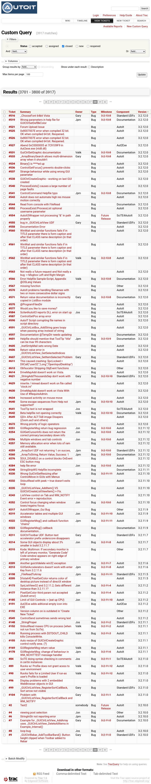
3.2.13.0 (106, 428)
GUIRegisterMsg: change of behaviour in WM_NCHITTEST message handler (44, 653)
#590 (12, 320)
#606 (12, 349)
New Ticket (123, 20)
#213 (12, 567)
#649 (12, 417)
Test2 (23, 705)
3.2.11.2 (106, 622)
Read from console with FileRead (40, 204)
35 (80, 101)
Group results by (11, 67)
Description (96, 67)
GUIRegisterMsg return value (37, 647)
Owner (78, 112)
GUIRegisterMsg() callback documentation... (36, 529)
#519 (12, 119)
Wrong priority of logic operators (39, 424)
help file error (28, 465)
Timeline (82, 20)
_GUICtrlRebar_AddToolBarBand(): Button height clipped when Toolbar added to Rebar (45, 738)
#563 (12, 271)
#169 (12, 647)
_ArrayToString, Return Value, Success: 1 (44, 454)
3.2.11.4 (106, 585)
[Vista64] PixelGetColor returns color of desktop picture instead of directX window (45, 580)
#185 (12, 599)
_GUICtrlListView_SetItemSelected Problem (46, 357)
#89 (11, 666)
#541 (12, 193)
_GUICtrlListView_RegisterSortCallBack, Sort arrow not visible (44, 689)
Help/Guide (126, 15)
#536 (12, 167)
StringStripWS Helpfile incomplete (40, 469)
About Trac (142, 15)
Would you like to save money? (38, 308)
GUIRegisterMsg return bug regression (43, 428)
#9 (10, 734)
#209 (12, 563)
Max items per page (13, 74)
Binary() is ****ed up (32, 163)
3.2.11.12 (106, 666)
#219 (12, 513)
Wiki (67, 20)
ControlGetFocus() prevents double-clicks (45, 167)
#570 (12, 290)
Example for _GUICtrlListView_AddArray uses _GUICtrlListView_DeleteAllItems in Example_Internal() (44, 723)
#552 (12, 208)
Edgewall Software (38, 781)
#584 (12, 312)
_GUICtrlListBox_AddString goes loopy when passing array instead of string (43, 329)
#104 (12, 694)
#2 (10, 705)
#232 (12, 480)
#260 (12, 454)
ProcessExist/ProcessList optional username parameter (41, 210)
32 (65, 101)
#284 (12, 465)
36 (85, 101)
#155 (12, 640)
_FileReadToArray (30, 574)
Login (96, 15)
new (81, 46)
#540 (12, 186)
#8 (10, 731)
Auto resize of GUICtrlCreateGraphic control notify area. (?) (42, 642)
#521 (12, 127)
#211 (12, 535)
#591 (12, 327)
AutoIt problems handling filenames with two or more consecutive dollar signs (44, 291)
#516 (12, 115)
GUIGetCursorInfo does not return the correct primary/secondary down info (42, 433)
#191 (12, 604)
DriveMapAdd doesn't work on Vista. (42, 372)
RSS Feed (43, 773)
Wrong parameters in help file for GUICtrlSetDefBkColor (40, 121)
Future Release (106, 217)
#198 (12, 574)
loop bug (25, 731)
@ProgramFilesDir (31, 304)
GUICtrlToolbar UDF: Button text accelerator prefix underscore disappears (45, 537)
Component (123, 112)
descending (47, 67)
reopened (95, 46)
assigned (54, 46)
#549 (12, 618)
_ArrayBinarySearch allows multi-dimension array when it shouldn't (46, 158)
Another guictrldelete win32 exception (43, 563)
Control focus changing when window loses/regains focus (43, 504)
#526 (12, 138)
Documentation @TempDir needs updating (46, 334)
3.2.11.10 (106, 513)
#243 (12, 495)
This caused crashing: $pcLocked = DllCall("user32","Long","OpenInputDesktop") (46, 362)
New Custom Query (137, 26)
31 (60, 101)
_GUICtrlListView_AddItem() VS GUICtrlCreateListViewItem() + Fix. (41, 490)
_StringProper (28, 622)
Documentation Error (33, 226)
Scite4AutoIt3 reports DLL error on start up (46, 312)
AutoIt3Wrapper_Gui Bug (35, 509)
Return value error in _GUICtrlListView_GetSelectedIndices (42, 351)
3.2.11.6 (106, 651)
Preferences (109, 15)
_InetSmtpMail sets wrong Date (39, 346)
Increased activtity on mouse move (41, 397)
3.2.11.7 (106, 563)
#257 (12, 443)
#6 (10, 716)
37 (90, 101)
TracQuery (113, 764)
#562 (12, 258)
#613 (12, 368)
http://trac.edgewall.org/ (136, 781)
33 (70, 101)
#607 (12, 357)
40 (105, 101)
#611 (12, 361)
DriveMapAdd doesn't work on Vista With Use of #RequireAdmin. (44, 392)
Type (93, 112)
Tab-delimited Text (105, 773)
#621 (12, 376)
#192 (12, 611)
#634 (12, 397)
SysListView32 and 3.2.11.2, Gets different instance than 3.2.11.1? (45, 587)
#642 (12, 413)
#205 (12, 578)
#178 (12, 651)
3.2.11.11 (106, 473)
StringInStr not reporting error (38, 716)
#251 (12, 428)
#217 (12, 509)
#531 (12, 152)
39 (100, 101)
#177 (12, 592)
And (8, 51)
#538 (12, 179)
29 (51, 101)
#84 (11, 659)
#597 (12, 334)
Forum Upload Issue (32, 127)
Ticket (12, 112)
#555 (12, 222)
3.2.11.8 (106, 542)
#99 (11, 687)
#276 (12, 458)
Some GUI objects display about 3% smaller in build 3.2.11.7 (41, 544)
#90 (11, 673)
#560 (12, 230)
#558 (12, 226)
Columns (13, 61)
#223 (12, 528)
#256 (12, 439)
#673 (12, 424)
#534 (12, 163)
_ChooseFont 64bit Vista (35, 115)
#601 (12, 338)
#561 (12, 244)
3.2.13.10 (106, 376)
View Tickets (102, 20)
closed (68, 46)
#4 (10, 712)
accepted (37, 46)
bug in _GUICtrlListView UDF (37, 222)
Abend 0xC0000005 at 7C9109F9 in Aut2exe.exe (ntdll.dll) (41, 147)
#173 (12, 585)
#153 (12, 633)
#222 (12, 520)
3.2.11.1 (106, 659)
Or (127, 51)
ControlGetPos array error (35, 316)
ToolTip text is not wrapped (36, 409)
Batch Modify (16, 758)
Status (23, 46)
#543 (12, 197)
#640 (12, 401)
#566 (12, 278)
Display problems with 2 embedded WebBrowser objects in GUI (41, 682)
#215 (12, 549)
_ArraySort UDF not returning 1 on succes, (45, 450)
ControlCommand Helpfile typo (39, 193)
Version (142, 112)
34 (75, 101)
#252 (12, 502)
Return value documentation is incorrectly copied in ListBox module (45, 299)
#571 (12, 297)
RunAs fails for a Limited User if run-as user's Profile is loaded (43, 675)
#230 (12, 473)
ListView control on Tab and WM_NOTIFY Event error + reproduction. (45, 497)
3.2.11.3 (106, 633)
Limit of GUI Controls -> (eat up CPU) (42, 599)
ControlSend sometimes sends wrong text (45, 618)
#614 (12, 372)
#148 (12, 622)
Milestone (106, 112)
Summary (25, 112)
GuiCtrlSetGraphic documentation (40, 152)
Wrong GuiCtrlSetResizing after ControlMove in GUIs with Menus (40, 475)
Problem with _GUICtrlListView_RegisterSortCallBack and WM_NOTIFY (46, 698)
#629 (12, 383)
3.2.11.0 (106, 720)
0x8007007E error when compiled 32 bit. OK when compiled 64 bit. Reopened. (44, 132)
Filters (12, 39)
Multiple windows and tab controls (41, 439)
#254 (12, 432)
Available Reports (112, 26)
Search (141, 20)
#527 (12, 145)
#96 (11, 680)
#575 (12, 304)
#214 (12, 542)
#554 (12, 215)
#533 (12, 156)
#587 (12, 316)
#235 (12, 488)
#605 (12, 346)
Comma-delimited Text (71, 773)
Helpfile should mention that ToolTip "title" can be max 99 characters (45, 340)
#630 (12, 390)
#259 (12, 450)
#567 (12, 286)
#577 (12, 308)
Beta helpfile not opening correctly (41, 413)
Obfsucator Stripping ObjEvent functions (44, 368)
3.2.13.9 (106, 338)
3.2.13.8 (106, 115)
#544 (12, 204)
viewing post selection (33, 712)
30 (56, 101)
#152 (12, 626)
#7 (10, 720)
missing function (30, 286)
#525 (12, 130)
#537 (12, 171)
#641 (12, 409)
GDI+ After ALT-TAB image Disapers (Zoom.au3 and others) (41, 418)
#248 (12, 469)
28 (46, 101)
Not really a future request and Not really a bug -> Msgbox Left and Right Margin (45, 273)
